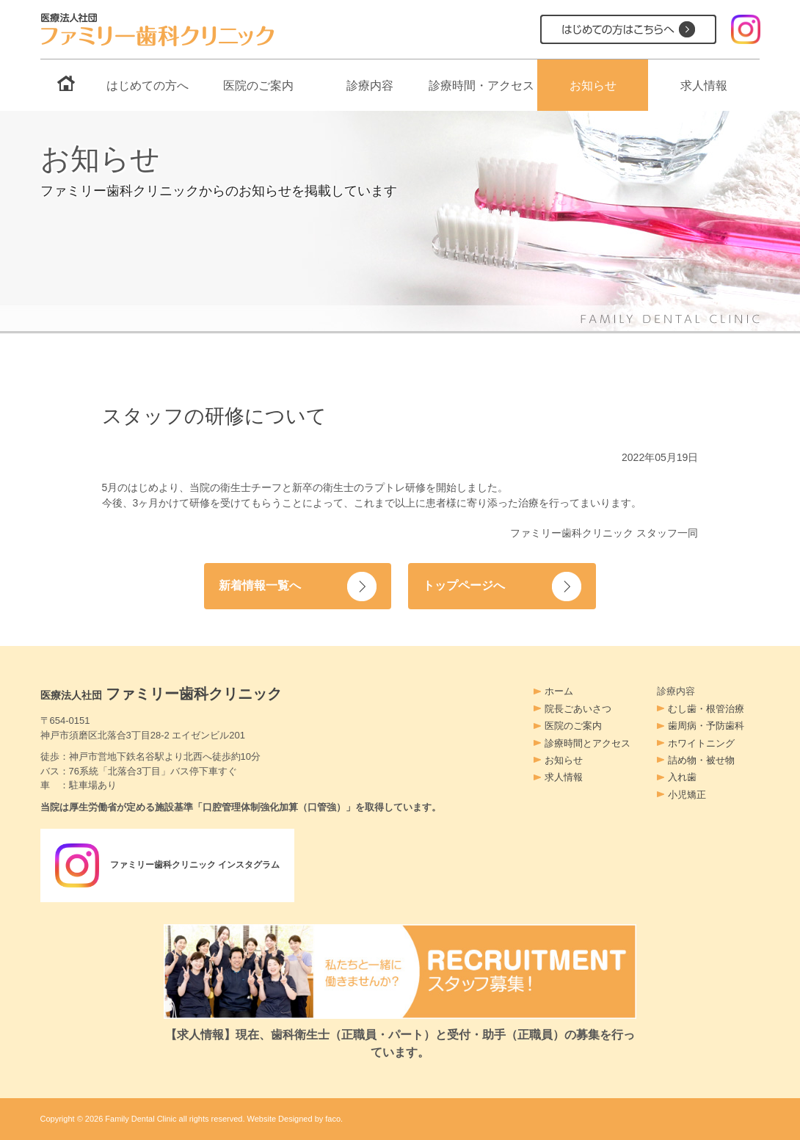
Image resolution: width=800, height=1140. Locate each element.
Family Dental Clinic (140, 1118)
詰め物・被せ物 (701, 760)
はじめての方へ (147, 85)
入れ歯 (682, 777)
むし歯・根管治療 (706, 708)
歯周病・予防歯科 (706, 725)
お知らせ (593, 85)
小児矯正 (687, 794)
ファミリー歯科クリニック (161, 694)
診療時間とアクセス (587, 743)
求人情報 (703, 85)
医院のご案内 (258, 85)
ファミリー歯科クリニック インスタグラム (174, 865)
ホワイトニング (701, 743)
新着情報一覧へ (262, 585)
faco (333, 1118)
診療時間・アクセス (481, 85)
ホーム (559, 691)
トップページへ (466, 585)
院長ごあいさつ (578, 708)
